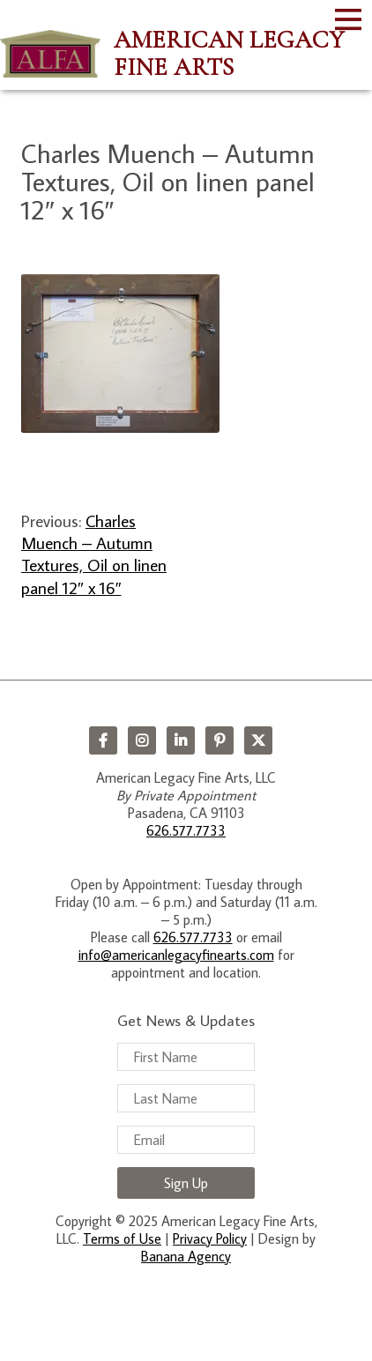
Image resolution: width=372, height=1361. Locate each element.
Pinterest (219, 740)
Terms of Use (122, 1238)
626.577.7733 (186, 830)
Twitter (258, 740)
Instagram (142, 740)
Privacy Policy (210, 1238)
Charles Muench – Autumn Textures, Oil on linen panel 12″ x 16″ (94, 554)
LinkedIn (181, 740)
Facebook (103, 740)
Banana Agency (186, 1256)
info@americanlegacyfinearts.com (176, 954)
